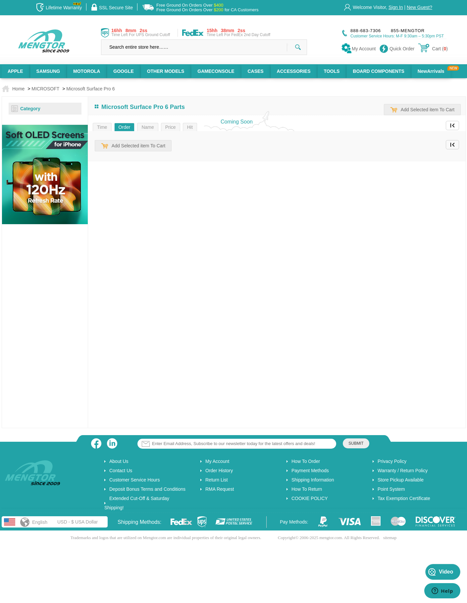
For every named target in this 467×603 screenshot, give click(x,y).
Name (147, 127)
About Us (119, 461)
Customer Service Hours (134, 479)
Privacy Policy (392, 461)
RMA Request (219, 489)
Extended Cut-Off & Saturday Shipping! (136, 503)
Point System (391, 489)
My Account (217, 461)
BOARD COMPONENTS (378, 71)
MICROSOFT (45, 88)
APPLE (15, 71)
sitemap (389, 537)
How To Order (305, 461)
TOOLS (331, 71)
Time (102, 127)
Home (18, 88)
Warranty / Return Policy (403, 470)
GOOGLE (123, 71)
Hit (190, 127)
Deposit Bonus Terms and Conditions (147, 489)
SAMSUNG (48, 71)
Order (124, 127)
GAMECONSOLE (215, 71)
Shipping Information (312, 479)
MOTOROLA (86, 71)
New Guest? (419, 7)
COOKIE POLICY (309, 498)
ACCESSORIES (294, 71)
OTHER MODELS (165, 71)
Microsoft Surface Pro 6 (90, 88)
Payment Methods (310, 470)
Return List (216, 479)
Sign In (396, 7)
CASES (255, 71)
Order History (219, 470)
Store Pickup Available (401, 479)
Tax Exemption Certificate (404, 498)
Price (170, 127)
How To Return (306, 489)
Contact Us (120, 470)
